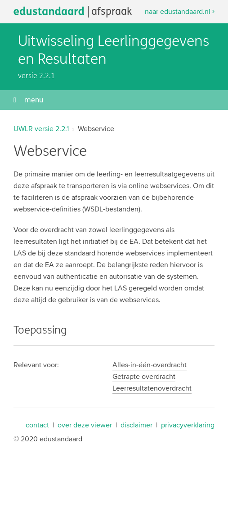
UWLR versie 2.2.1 (41, 128)
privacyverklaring (188, 425)
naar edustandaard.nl (177, 11)
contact (37, 425)
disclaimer (136, 425)
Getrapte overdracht (143, 376)
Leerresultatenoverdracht (152, 388)
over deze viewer (85, 425)
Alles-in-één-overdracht (149, 365)
